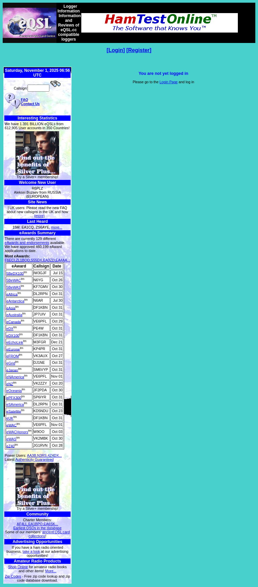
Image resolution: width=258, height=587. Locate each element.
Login (116, 50)
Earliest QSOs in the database (37, 528)
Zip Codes (13, 576)
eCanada (13, 322)
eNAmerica (15, 377)
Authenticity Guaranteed (34, 459)
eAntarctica (15, 301)
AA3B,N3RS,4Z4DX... (44, 455)
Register (138, 50)
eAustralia (14, 315)
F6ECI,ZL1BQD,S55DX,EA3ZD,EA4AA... (37, 260)
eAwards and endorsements (27, 243)
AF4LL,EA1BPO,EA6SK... (37, 524)
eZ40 (10, 446)
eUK (9, 418)
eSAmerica (15, 404)
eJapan (12, 370)
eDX (9, 329)
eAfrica (11, 294)
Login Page (169, 82)
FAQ (24, 100)
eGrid (10, 363)
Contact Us (30, 104)
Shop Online (18, 567)
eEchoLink (14, 342)
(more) (39, 216)
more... (56, 227)
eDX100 (12, 335)
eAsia (10, 308)
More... (50, 571)
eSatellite (13, 411)
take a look (31, 551)
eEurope (13, 349)
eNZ (9, 384)
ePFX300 (13, 397)
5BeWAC (13, 280)
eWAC (11, 425)
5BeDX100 (15, 273)
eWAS (11, 439)
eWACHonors (17, 432)
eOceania (14, 391)
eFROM (12, 356)
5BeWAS (13, 287)
